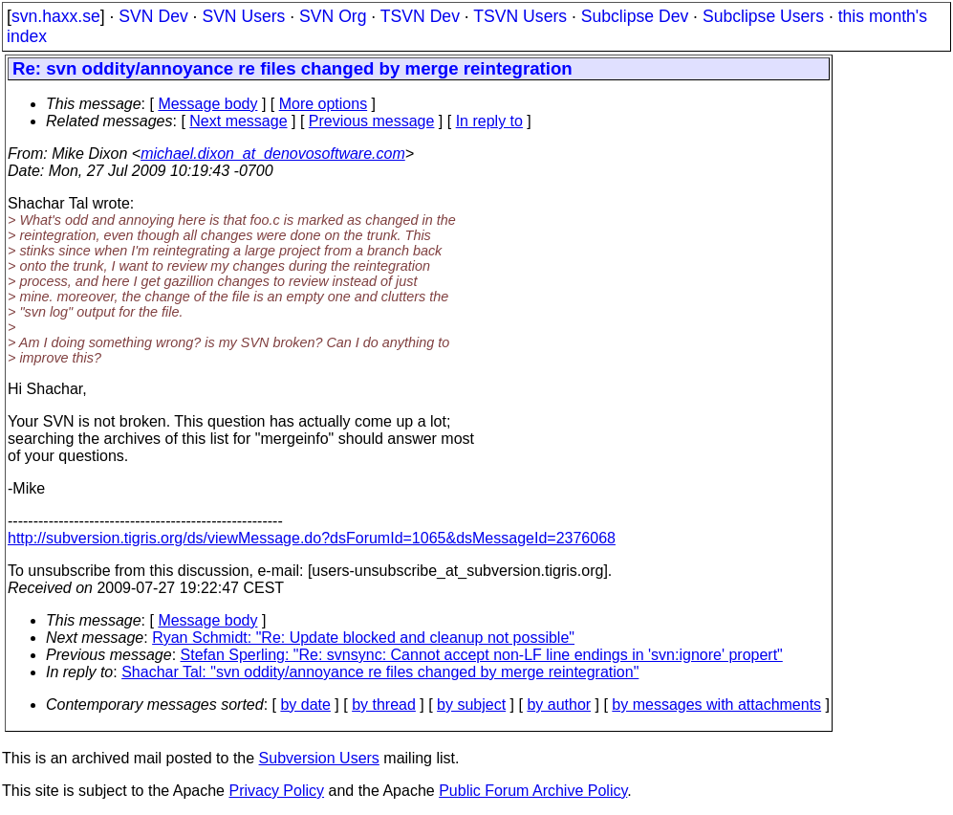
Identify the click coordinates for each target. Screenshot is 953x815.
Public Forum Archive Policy (533, 790)
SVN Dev (153, 16)
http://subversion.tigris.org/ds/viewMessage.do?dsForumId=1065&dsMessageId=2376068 (312, 538)
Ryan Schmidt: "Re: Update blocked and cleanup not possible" (363, 637)
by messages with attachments (716, 704)
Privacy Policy (276, 790)
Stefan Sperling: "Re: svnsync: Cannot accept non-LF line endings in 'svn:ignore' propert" (482, 655)
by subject (471, 704)
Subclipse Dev (634, 16)
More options (323, 104)
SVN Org (332, 16)
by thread (384, 704)
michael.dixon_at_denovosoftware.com (273, 153)
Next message (238, 121)
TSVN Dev (420, 16)
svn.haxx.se (55, 16)
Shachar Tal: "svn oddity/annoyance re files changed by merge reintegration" (380, 672)
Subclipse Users (763, 16)
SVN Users (243, 16)
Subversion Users (319, 758)
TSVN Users (520, 16)
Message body (207, 104)
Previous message (372, 121)
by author (559, 704)
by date (305, 704)
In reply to (489, 121)
